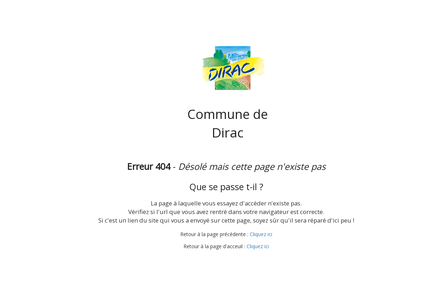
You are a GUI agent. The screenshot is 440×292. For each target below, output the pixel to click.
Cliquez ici (261, 234)
